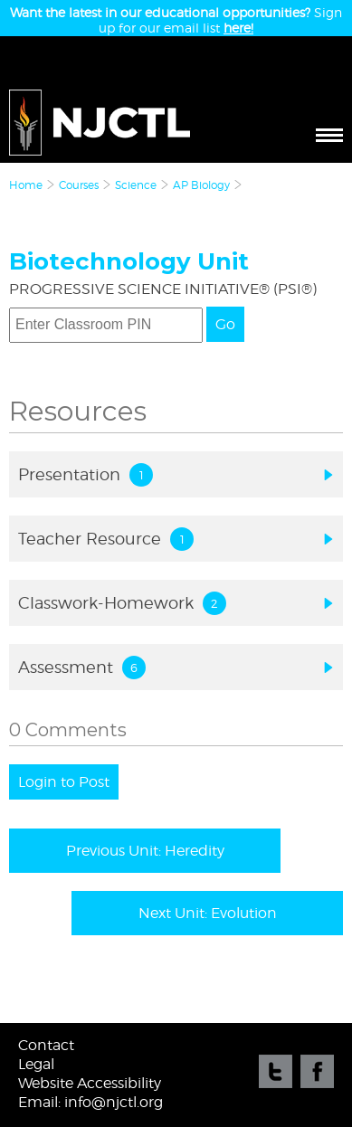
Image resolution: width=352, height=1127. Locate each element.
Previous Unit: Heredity (145, 850)
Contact (46, 1045)
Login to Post (63, 782)
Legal (36, 1064)
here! (238, 27)
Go (225, 324)
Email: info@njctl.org (90, 1102)
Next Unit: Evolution (207, 913)
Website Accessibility (89, 1083)
